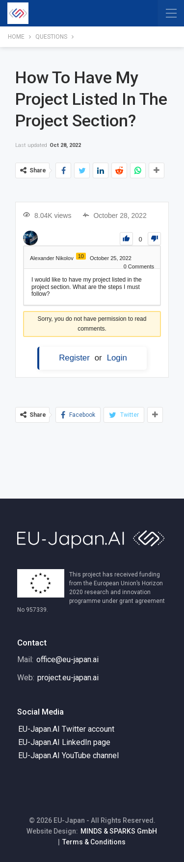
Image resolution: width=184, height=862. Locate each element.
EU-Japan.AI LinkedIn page (64, 742)
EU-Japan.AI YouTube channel (68, 755)
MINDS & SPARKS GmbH (118, 831)
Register (74, 357)
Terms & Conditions (94, 842)
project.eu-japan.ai (68, 677)
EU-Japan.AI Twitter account (66, 729)
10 (81, 256)
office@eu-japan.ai (67, 659)
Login (117, 357)
